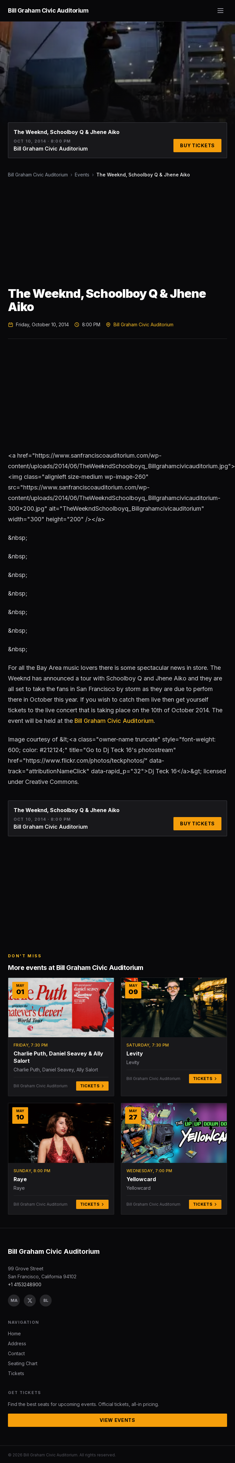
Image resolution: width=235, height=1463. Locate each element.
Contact (16, 1353)
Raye (20, 1179)
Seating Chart (22, 1363)
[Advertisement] (107, 232)
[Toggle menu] (220, 10)
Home (14, 1333)
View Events (117, 1420)
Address (17, 1343)
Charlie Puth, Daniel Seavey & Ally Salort (58, 1057)
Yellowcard (141, 1179)
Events (82, 174)
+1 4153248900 (24, 1284)
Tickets (92, 1085)
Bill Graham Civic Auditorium (38, 174)
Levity (134, 1053)
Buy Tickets (197, 145)
